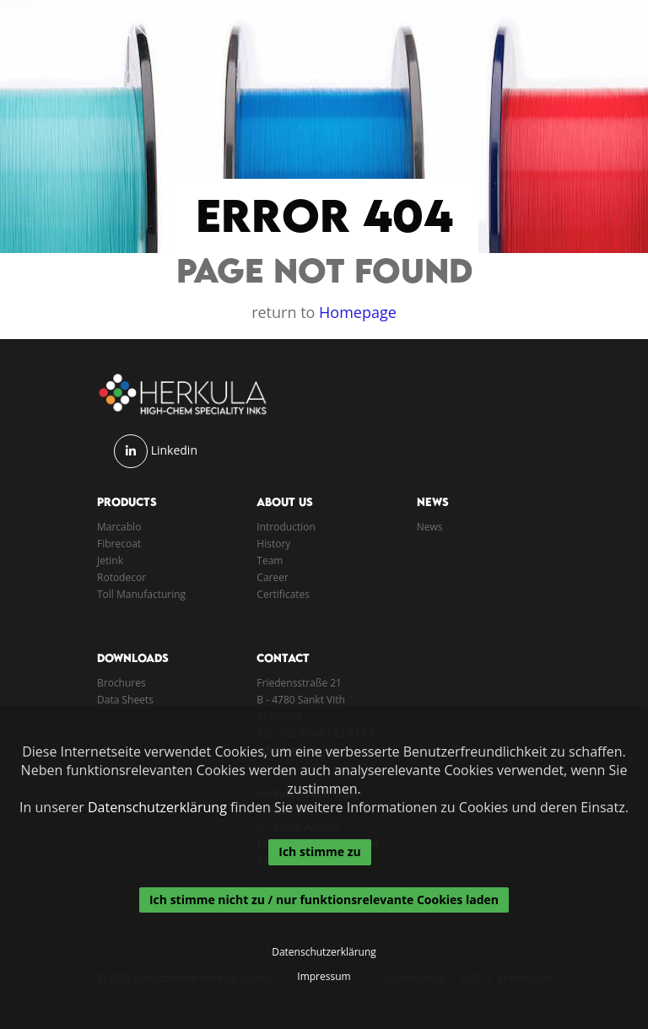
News (430, 527)
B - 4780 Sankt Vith (300, 699)
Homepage (358, 312)
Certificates (283, 594)
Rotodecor (121, 577)
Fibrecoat (119, 543)
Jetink (110, 560)
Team (269, 560)
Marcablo (119, 527)
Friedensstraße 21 (299, 683)
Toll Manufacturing (141, 594)
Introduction (285, 527)
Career (272, 577)
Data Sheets (125, 699)
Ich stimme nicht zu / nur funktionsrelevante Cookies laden (324, 900)
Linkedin (174, 450)
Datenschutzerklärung (157, 807)
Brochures (121, 683)
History (273, 543)
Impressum (323, 977)
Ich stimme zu (319, 851)
